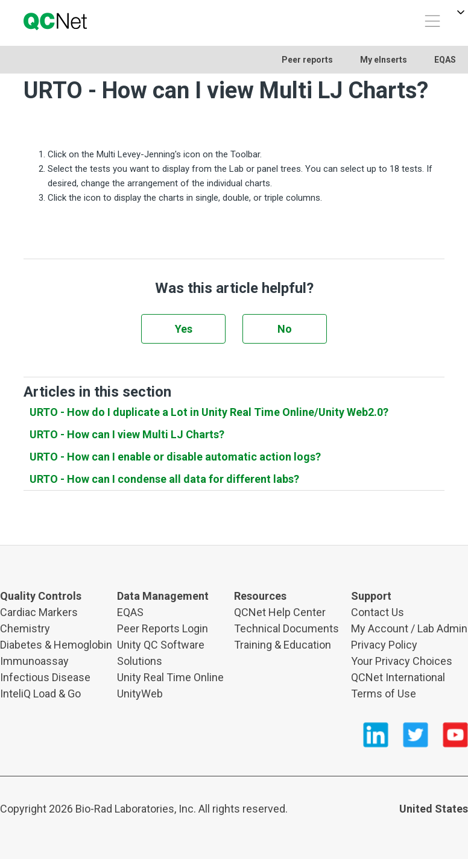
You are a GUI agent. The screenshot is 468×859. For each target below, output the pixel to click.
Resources (260, 596)
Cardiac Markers (39, 612)
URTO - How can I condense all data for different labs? (164, 479)
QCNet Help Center (280, 612)
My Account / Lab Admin (409, 628)
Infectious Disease (45, 677)
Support (371, 596)
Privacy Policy (384, 644)
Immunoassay (34, 661)
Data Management (163, 596)
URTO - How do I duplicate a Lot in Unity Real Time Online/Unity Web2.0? (209, 412)
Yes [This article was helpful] (183, 329)
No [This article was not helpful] (284, 329)
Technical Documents (286, 628)
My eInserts (383, 60)
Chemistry (25, 628)
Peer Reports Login (162, 628)
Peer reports (307, 60)
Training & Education (282, 644)
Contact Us (377, 612)
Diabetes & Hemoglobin (56, 644)
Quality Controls (40, 596)
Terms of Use (383, 693)
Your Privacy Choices (401, 661)
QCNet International (398, 677)
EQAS (445, 60)
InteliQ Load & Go (40, 693)
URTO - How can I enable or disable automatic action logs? (175, 456)
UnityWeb (140, 693)
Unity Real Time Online (170, 677)
